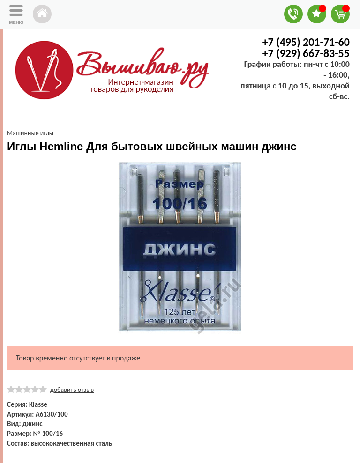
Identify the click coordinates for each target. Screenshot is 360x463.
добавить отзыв (72, 390)
